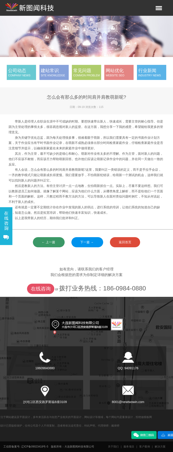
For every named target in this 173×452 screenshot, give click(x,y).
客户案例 (144, 446)
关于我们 (113, 446)
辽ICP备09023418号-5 (34, 446)
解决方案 (160, 446)
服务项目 (128, 446)
